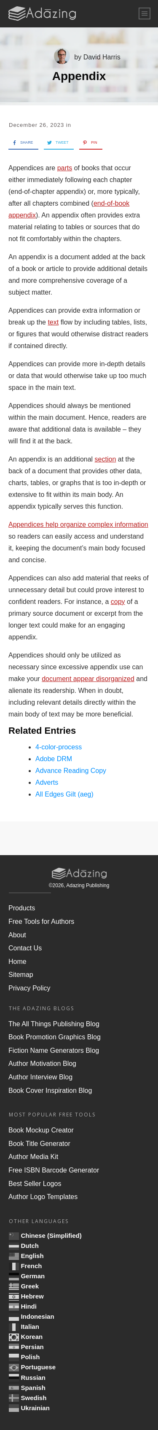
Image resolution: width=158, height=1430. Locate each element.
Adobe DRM (53, 758)
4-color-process (58, 747)
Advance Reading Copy (70, 770)
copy (118, 601)
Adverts (46, 782)
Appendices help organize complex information (78, 524)
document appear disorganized (88, 678)
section (105, 459)
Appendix (79, 76)
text (53, 322)
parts (64, 168)
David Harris (102, 57)
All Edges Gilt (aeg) (64, 794)
